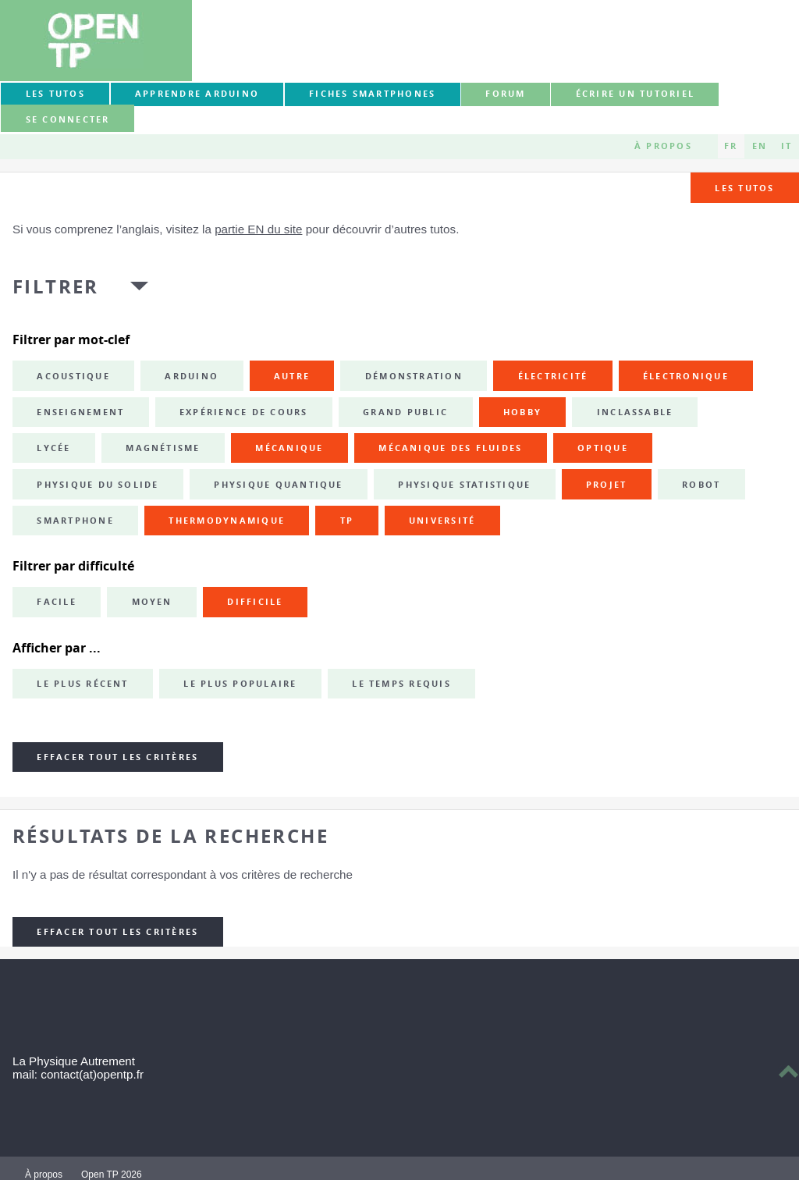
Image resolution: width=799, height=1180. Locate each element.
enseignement (80, 412)
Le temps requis (401, 683)
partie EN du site (258, 229)
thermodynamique (227, 520)
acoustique (73, 376)
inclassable (635, 412)
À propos (663, 146)
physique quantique (278, 484)
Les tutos (55, 93)
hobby (522, 412)
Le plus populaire (240, 683)
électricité (553, 376)
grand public (405, 412)
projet (606, 484)
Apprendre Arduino (197, 93)
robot (701, 484)
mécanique (289, 448)
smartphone (75, 520)
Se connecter (68, 119)
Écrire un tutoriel (635, 93)
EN (759, 146)
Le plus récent (82, 683)
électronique (686, 376)
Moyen (152, 601)
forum (505, 93)
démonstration (414, 376)
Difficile (254, 601)
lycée (53, 448)
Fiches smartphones (372, 93)
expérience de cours (243, 412)
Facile (56, 601)
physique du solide (97, 484)
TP (346, 520)
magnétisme (163, 448)
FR (730, 146)
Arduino (191, 376)
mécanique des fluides (450, 448)
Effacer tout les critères (117, 757)
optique (602, 448)
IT (786, 146)
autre (292, 376)
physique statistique (464, 484)
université (442, 520)
